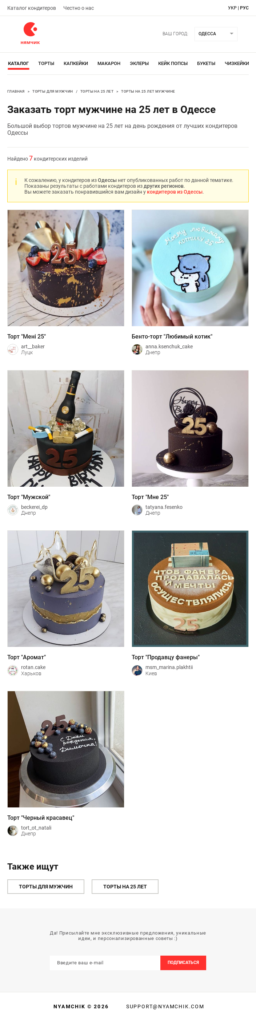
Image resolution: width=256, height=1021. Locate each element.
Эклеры (139, 63)
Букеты (206, 63)
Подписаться (183, 962)
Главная (16, 91)
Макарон (108, 63)
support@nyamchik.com (164, 1006)
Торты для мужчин (52, 91)
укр (232, 8)
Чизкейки (237, 63)
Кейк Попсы (173, 63)
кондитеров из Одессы (175, 192)
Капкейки (76, 63)
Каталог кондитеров (31, 8)
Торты (46, 63)
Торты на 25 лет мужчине (148, 91)
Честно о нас (78, 8)
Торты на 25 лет (96, 91)
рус (244, 8)
